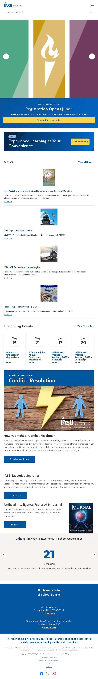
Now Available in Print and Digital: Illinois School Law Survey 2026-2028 (38, 191)
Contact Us (49, 663)
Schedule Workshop (19, 459)
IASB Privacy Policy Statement (49, 660)
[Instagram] (54, 673)
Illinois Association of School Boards (49, 592)
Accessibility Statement (49, 657)
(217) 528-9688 (49, 613)
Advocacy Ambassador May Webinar (13, 355)
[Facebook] (41, 673)
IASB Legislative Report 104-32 (18, 231)
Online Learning (80, 141)
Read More (15, 525)
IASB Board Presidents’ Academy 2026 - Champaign (83, 356)
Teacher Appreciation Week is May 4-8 (22, 307)
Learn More (15, 495)
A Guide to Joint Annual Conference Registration (37, 356)
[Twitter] (48, 673)
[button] (92, 6)
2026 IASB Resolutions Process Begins (22, 267)
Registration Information (55, 121)
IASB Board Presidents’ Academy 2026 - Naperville (60, 356)
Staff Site (52, 667)
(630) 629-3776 (49, 627)
